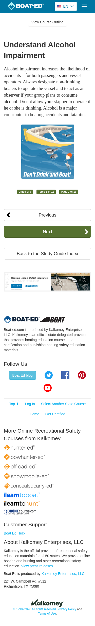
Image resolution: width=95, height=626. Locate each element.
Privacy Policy (67, 609)
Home (34, 414)
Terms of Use (47, 613)
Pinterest (82, 375)
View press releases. (37, 566)
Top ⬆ (14, 404)
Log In (30, 404)
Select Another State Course (63, 404)
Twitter (49, 375)
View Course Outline (47, 22)
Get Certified (55, 414)
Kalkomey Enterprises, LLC (63, 574)
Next (47, 231)
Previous (47, 215)
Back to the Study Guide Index (47, 253)
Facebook (65, 375)
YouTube (48, 388)
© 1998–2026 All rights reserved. (35, 609)
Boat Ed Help (14, 533)
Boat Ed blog (22, 375)
